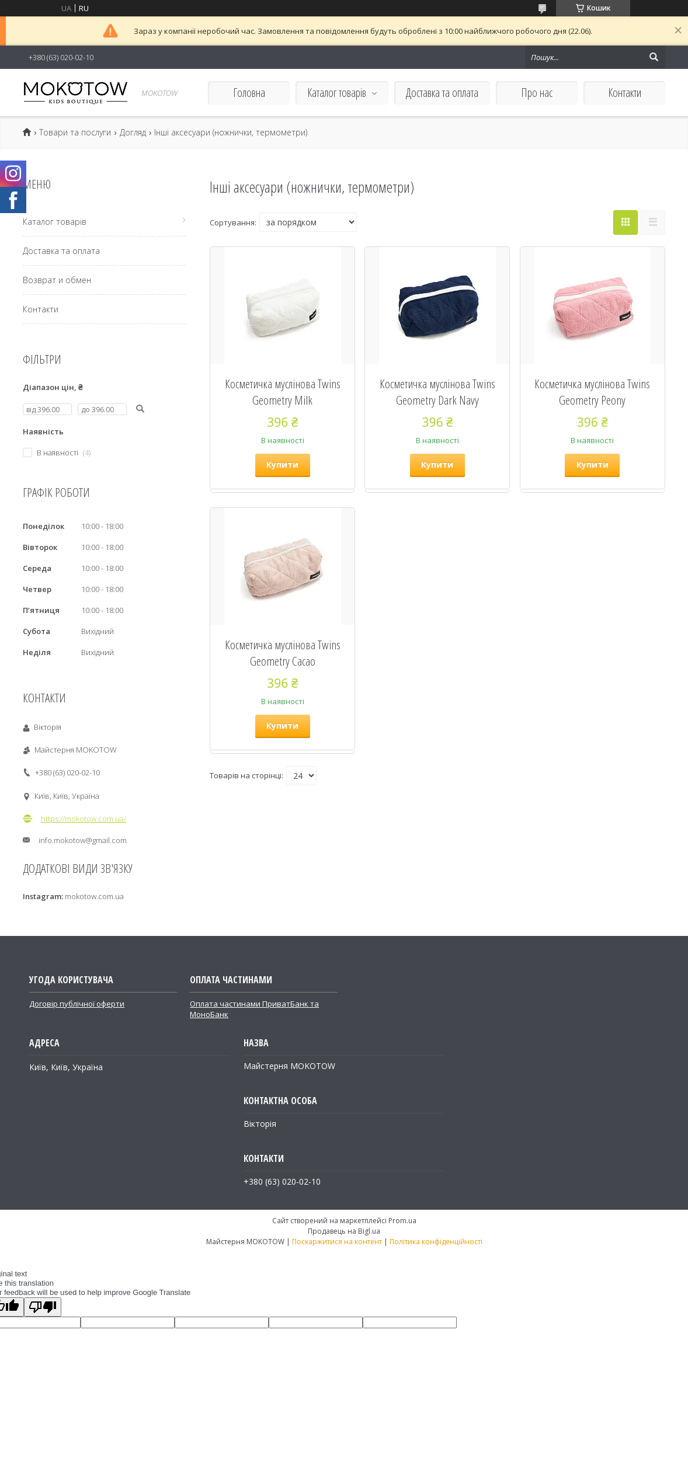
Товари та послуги (75, 132)
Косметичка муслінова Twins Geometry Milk (282, 391)
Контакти (624, 92)
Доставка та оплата (442, 92)
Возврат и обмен (57, 280)
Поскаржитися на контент (337, 1242)
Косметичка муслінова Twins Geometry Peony (592, 391)
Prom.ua (402, 1221)
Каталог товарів (336, 92)
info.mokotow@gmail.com (83, 840)
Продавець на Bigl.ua (344, 1231)
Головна (249, 92)
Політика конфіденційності (436, 1242)
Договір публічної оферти (76, 1003)
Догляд (133, 132)
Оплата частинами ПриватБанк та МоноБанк (254, 1008)
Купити (282, 464)
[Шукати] (653, 57)
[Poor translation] (42, 1307)
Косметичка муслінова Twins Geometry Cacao (282, 652)
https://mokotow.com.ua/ (83, 818)
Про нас (537, 92)
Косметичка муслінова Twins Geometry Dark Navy (437, 391)
